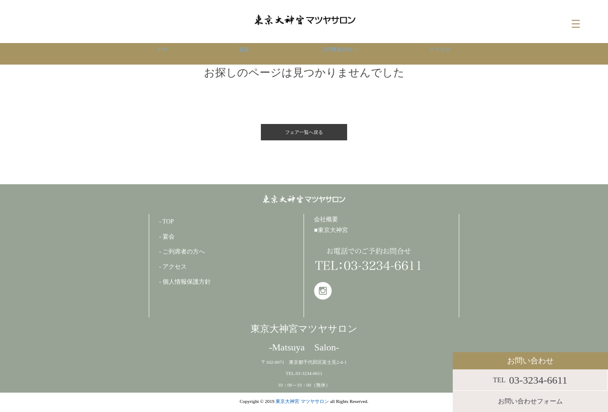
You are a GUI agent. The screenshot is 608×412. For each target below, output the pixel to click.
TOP (161, 53)
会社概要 (326, 218)
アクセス (440, 53)
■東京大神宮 (331, 229)
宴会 (242, 53)
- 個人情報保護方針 (185, 281)
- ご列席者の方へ (182, 251)
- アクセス (173, 266)
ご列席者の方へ (338, 53)
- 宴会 (167, 235)
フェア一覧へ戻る (304, 131)
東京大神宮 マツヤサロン (302, 400)
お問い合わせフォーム (530, 401)
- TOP (166, 220)
